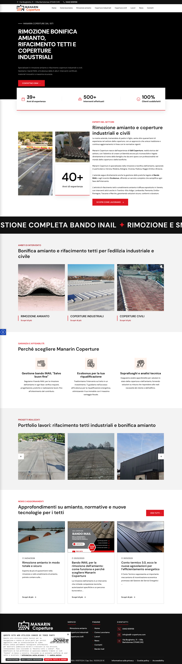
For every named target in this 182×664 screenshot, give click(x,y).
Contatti (150, 8)
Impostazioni (12, 659)
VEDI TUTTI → (155, 525)
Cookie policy (143, 660)
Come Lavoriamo (101, 632)
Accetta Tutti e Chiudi (56, 659)
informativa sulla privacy (33, 655)
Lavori (133, 8)
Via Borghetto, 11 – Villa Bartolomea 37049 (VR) (132, 640)
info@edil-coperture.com (134, 634)
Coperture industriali (103, 8)
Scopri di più (26, 331)
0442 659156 (128, 629)
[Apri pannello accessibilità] (3, 332)
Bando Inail (98, 649)
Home (54, 8)
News (141, 8)
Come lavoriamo (66, 8)
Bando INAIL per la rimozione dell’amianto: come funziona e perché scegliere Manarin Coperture (88, 580)
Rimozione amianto (83, 8)
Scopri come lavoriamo (121, 203)
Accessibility (158, 660)
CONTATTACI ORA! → (31, 84)
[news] (41, 547)
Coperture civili (121, 8)
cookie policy (55, 655)
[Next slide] (161, 467)
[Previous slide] (21, 467)
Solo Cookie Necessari (32, 659)
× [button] (68, 634)
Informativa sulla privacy (123, 660)
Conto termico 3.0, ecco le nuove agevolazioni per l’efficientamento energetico (140, 577)
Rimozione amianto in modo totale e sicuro (41, 575)
